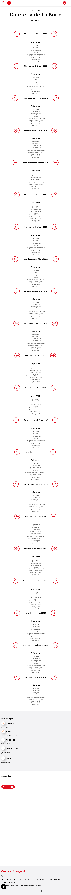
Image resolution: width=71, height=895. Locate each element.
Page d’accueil (6, 879)
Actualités (18, 879)
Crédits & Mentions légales (27, 885)
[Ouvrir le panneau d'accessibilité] (3, 886)
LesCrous (27, 879)
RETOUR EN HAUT (34, 891)
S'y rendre (8, 787)
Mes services (63, 879)
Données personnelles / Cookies (9, 885)
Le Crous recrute (38, 879)
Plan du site (38, 885)
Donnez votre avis (8, 882)
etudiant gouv (52, 879)
